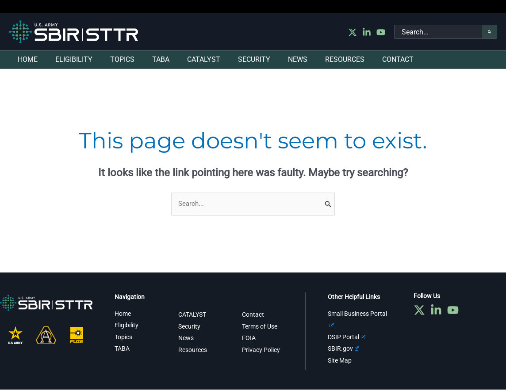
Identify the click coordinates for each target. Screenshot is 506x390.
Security (189, 326)
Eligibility (126, 325)
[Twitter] (352, 32)
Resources (192, 349)
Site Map (340, 360)
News (186, 338)
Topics (123, 337)
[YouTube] (380, 32)
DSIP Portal (346, 337)
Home (123, 314)
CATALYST (192, 314)
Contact (253, 314)
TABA (122, 348)
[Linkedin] (366, 32)
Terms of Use (259, 326)
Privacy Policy (261, 349)
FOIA (249, 338)
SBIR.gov (343, 348)
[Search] (489, 31)
